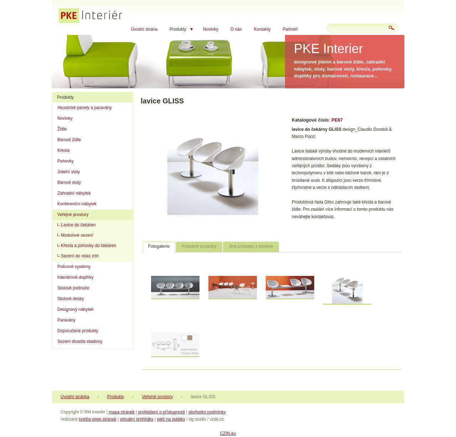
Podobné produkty (199, 246)
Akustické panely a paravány (84, 107)
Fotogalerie (159, 246)
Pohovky (65, 161)
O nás (236, 29)
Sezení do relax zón (80, 255)
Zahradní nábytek (73, 193)
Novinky (210, 29)
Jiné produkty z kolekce (251, 246)
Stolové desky (70, 298)
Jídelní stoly (68, 171)
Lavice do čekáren (78, 224)
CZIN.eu (228, 433)
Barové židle (69, 139)
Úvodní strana (144, 29)
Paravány (66, 320)
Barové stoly (69, 182)
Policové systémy (73, 266)
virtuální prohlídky (137, 419)
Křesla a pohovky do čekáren (88, 245)
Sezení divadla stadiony (80, 341)
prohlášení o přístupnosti (161, 412)
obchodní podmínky (207, 412)
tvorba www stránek (97, 419)
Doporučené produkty (77, 330)
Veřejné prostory (72, 214)
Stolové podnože (73, 288)
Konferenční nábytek (77, 203)
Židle (62, 129)
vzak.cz (216, 419)
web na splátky (171, 419)
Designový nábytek (75, 309)
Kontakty (262, 29)
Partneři (290, 29)
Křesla (63, 150)
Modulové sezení (77, 235)
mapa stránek (122, 412)
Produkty (178, 29)
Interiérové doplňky (75, 277)
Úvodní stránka (75, 396)
